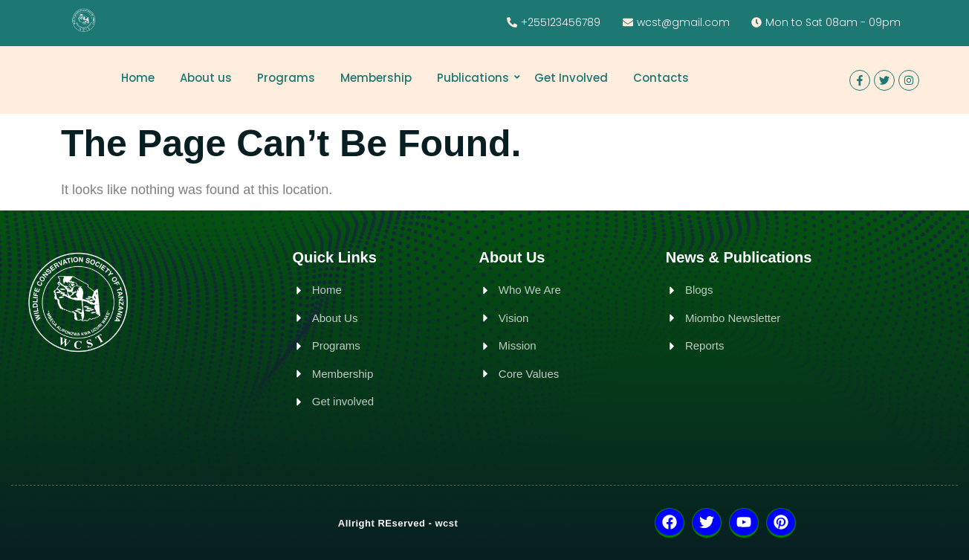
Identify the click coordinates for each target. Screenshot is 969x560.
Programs (286, 78)
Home (138, 78)
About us (206, 78)
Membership (376, 78)
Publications (475, 78)
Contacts (661, 78)
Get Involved (571, 78)
